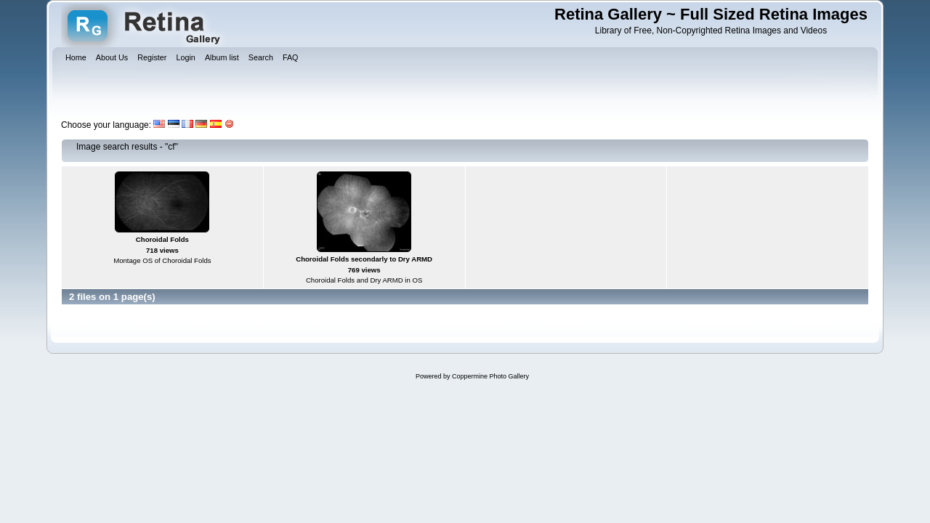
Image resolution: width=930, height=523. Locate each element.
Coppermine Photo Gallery (490, 376)
